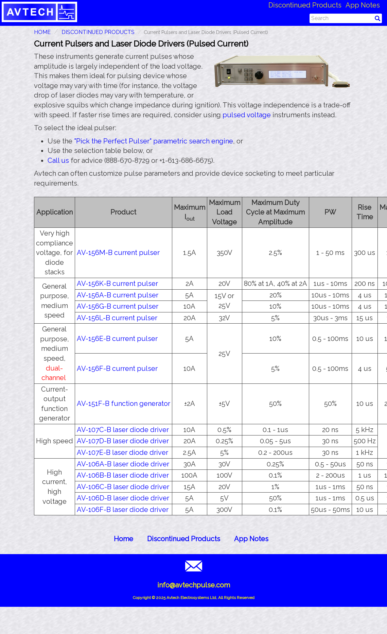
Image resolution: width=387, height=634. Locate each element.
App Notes (363, 5)
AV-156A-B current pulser (117, 295)
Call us (58, 160)
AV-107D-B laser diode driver (123, 441)
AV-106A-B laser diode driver (123, 464)
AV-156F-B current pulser (117, 368)
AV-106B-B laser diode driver (123, 475)
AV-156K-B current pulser (117, 283)
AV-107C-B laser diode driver (123, 430)
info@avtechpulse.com (193, 585)
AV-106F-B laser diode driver (123, 510)
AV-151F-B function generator (123, 403)
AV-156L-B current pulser (117, 318)
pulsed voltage (247, 115)
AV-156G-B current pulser (117, 306)
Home (123, 539)
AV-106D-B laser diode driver (123, 498)
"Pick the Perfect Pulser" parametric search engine (153, 141)
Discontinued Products (304, 5)
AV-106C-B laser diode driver (123, 487)
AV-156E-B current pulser (117, 339)
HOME (42, 32)
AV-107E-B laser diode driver (122, 452)
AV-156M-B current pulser (118, 253)
